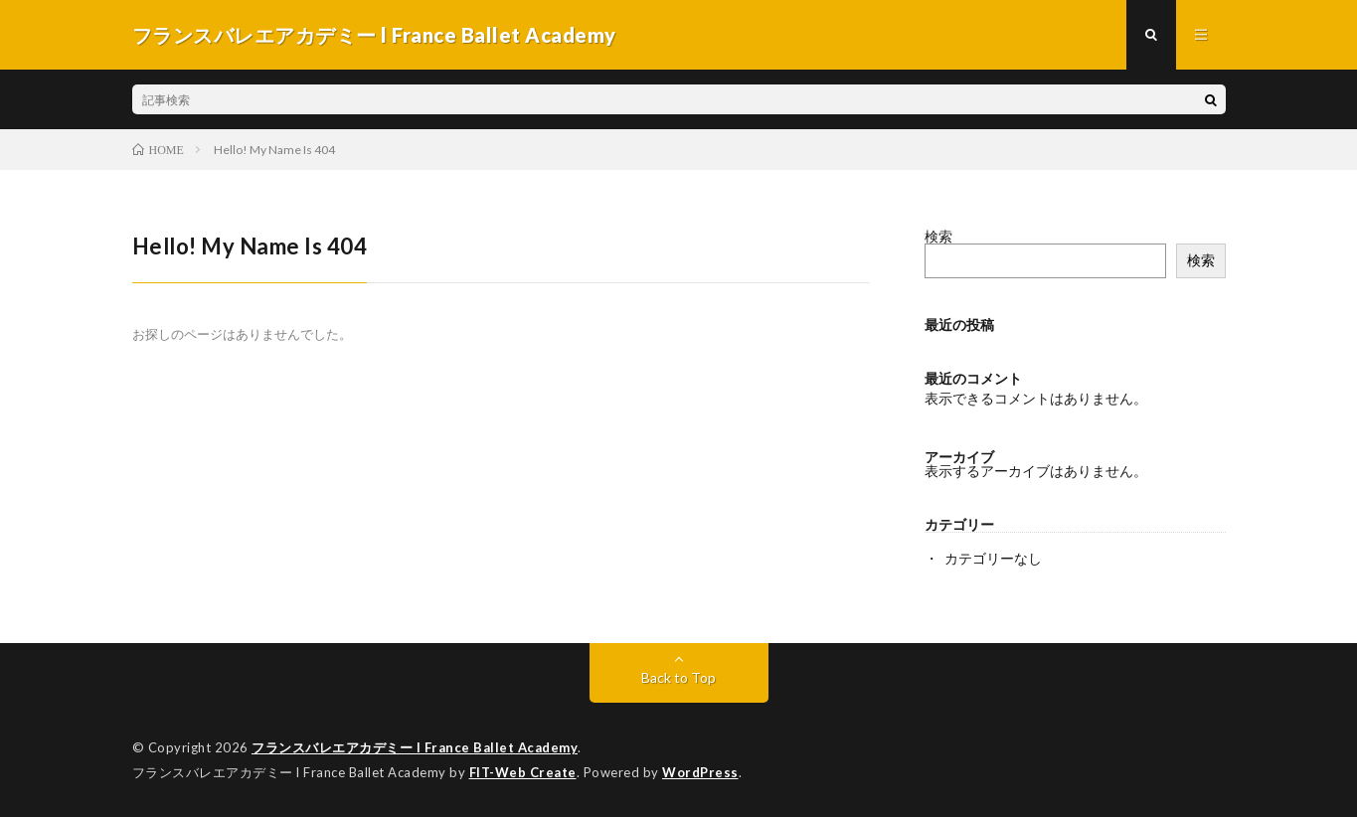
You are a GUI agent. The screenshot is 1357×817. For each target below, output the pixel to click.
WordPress (700, 772)
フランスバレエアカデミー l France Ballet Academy (415, 747)
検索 (938, 236)
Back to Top (678, 677)
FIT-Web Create (523, 772)
